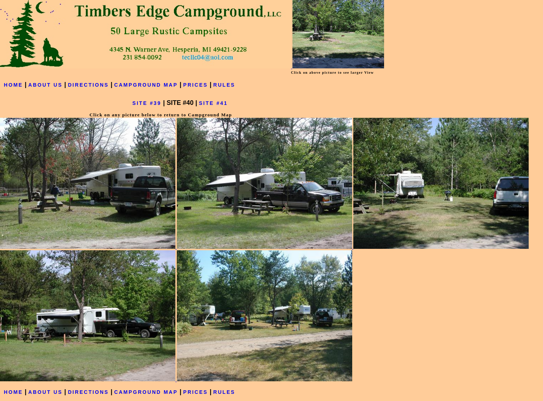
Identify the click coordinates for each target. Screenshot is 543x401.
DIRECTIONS (88, 85)
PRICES (195, 85)
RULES (224, 85)
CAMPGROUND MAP (146, 85)
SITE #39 (146, 103)
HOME (13, 85)
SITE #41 (213, 103)
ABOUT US (45, 85)
